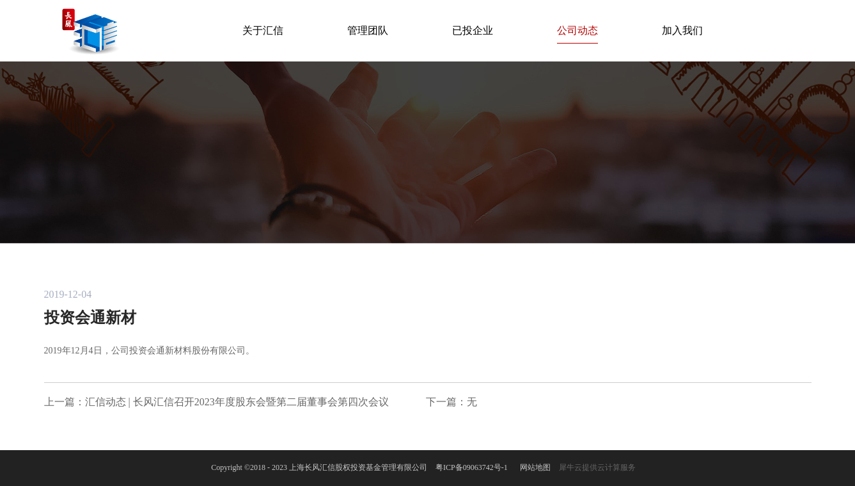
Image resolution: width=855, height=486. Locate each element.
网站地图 (533, 467)
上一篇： (216, 401)
